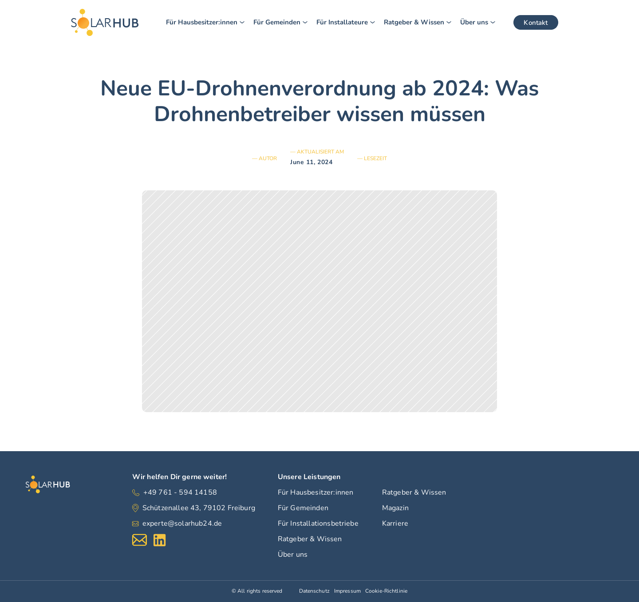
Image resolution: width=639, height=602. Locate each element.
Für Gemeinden (303, 508)
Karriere (395, 523)
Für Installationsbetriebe (318, 523)
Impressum (347, 590)
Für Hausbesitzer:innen (316, 492)
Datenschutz (314, 590)
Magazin (395, 508)
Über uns (293, 554)
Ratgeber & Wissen (310, 539)
